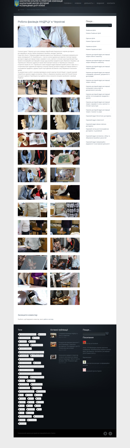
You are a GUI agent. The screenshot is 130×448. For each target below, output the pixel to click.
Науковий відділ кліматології (95, 120)
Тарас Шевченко (37, 384)
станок (22, 380)
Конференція (38, 416)
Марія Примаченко (25, 362)
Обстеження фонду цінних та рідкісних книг (32, 366)
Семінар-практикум (25, 416)
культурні (42, 334)
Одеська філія (90, 38)
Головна (67, 3)
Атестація (31, 409)
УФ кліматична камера (26, 359)
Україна (22, 402)
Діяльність (88, 3)
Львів (21, 412)
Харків (38, 405)
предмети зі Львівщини (26, 370)
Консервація (41, 391)
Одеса (22, 409)
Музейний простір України (92, 371)
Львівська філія (91, 30)
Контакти (111, 3)
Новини (78, 3)
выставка (38, 395)
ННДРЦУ (37, 362)
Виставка (22, 423)
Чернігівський (24, 355)
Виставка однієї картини (26, 391)
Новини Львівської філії (93, 33)
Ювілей (22, 419)
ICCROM (40, 402)
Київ (39, 409)
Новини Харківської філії (94, 49)
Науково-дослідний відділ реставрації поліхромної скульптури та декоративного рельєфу (98, 88)
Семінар (29, 395)
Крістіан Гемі (23, 377)
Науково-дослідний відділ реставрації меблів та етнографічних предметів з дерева (98, 96)
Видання (100, 3)
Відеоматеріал (87, 357)
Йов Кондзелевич (37, 345)
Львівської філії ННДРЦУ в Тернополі (30, 373)
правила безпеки (24, 337)
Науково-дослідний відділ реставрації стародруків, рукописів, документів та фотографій (98, 74)
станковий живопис (37, 355)
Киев (39, 398)
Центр (31, 398)
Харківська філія (91, 46)
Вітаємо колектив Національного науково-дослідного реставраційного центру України (32, 352)
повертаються (24, 345)
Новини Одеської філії (93, 41)
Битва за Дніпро (24, 387)
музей (22, 405)
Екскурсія (30, 412)
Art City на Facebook (90, 343)
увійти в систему (48, 319)
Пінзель (31, 402)
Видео (30, 405)
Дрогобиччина (24, 384)
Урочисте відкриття (25, 348)
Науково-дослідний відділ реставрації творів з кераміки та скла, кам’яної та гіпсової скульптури (98, 104)
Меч (21, 395)
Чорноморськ (37, 387)
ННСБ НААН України (37, 377)
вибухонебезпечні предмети (27, 334)
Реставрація (32, 419)
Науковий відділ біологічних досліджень (98, 116)
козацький (23, 341)
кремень (36, 337)
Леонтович (31, 380)
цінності (33, 341)
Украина (22, 398)
